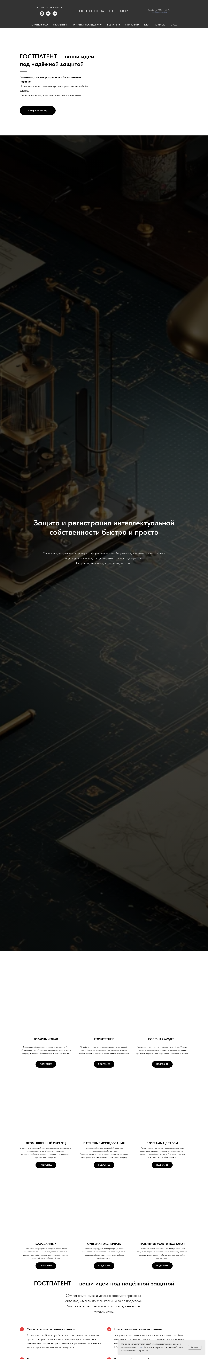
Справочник (132, 25)
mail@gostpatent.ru (159, 12)
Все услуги (113, 25)
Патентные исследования (87, 25)
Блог (147, 25)
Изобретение (60, 25)
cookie (139, 1347)
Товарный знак (39, 25)
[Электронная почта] (55, 15)
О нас (174, 25)
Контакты (160, 25)
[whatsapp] (42, 15)
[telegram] (48, 15)
